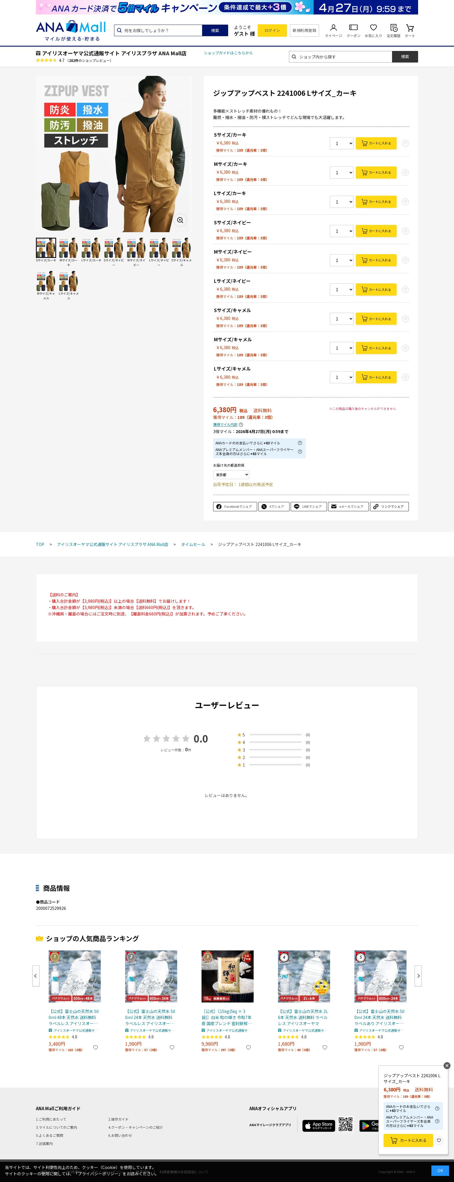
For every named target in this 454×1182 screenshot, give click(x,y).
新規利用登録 (304, 30)
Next (418, 975)
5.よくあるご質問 (49, 1135)
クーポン (353, 35)
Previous (35, 975)
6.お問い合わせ (120, 1135)
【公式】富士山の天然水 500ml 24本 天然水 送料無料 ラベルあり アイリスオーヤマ (379, 1017)
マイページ (333, 35)
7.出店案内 (44, 1143)
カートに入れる (380, 143)
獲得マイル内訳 (225, 424)
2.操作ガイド (118, 1119)
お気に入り (373, 35)
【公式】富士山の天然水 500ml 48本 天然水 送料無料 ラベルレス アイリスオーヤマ (74, 1017)
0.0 (201, 738)
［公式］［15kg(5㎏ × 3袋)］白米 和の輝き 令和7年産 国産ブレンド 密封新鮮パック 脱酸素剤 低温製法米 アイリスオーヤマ (227, 1017)
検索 (215, 30)
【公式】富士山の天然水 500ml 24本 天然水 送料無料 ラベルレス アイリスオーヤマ (150, 1017)
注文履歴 (393, 35)
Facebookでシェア (238, 506)
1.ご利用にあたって (51, 1119)
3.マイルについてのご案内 (56, 1127)
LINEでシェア (312, 506)
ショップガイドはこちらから (228, 53)
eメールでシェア (351, 506)
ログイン (272, 30)
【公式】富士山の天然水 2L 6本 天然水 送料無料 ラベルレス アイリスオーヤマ (303, 1017)
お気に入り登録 (439, 1141)
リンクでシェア (392, 506)
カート (410, 35)
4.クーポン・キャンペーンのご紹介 (135, 1127)
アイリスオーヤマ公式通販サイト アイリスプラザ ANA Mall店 (114, 53)
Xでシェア (277, 506)
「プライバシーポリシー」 (98, 1173)
